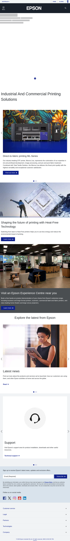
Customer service (9, 508)
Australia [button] (5, 1)
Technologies (7, 526)
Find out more (10, 173)
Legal (5, 514)
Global (61, 1)
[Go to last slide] (1, 132)
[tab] (33, 181)
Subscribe (60, 476)
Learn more (7, 239)
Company (6, 532)
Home (54, 1)
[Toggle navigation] (3, 8)
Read (5, 384)
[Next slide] (68, 132)
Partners (6, 520)
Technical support (11, 456)
